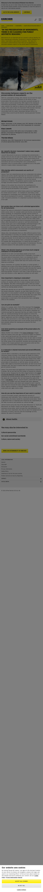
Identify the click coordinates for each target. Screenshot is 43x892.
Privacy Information (12, 877)
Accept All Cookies (21, 881)
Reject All (21, 885)
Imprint (20, 877)
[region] (21, 878)
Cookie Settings (21, 889)
